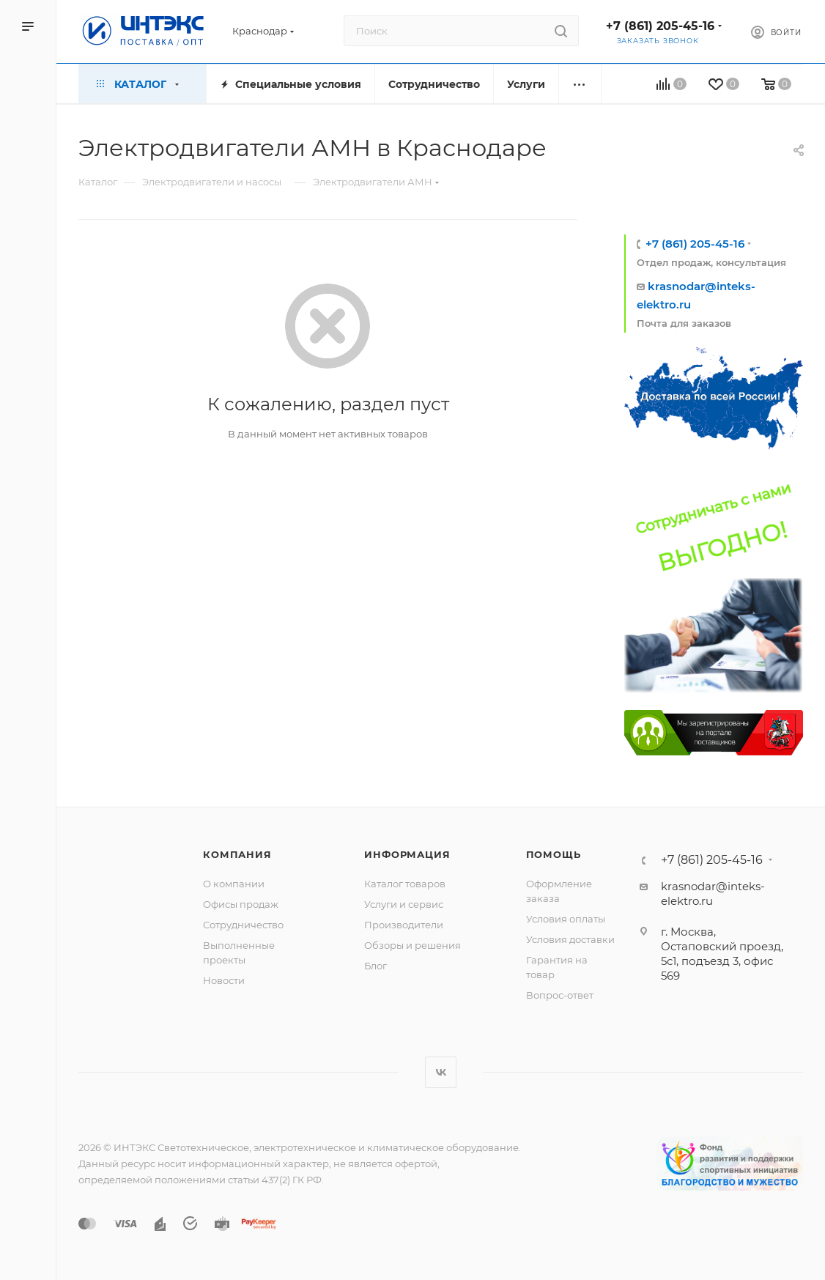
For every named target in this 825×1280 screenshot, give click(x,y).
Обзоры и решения (412, 945)
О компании (233, 883)
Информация (407, 854)
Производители (403, 925)
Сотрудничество (243, 925)
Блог (375, 966)
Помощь (553, 854)
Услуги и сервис (403, 904)
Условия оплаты (565, 919)
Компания (237, 854)
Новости (224, 980)
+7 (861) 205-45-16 (660, 26)
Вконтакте (440, 1072)
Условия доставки (570, 939)
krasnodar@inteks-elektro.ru (713, 893)
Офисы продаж (240, 904)
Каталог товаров (404, 883)
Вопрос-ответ (559, 995)
